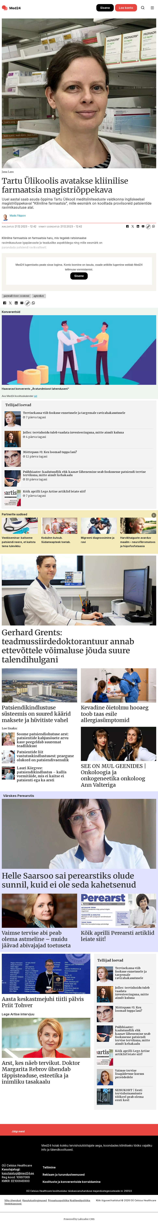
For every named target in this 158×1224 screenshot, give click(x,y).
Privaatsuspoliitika (58, 1200)
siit (35, 396)
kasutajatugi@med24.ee (18, 1173)
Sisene (105, 7)
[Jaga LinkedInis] (137, 226)
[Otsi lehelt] (142, 8)
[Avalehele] (11, 7)
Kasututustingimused (34, 1200)
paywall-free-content (16, 296)
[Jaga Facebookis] (127, 226)
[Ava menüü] (152, 8)
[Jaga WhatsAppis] (153, 226)
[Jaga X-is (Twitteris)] (132, 226)
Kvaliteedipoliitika (80, 1200)
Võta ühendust (12, 1200)
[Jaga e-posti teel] (143, 226)
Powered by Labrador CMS (79, 1219)
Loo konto (126, 7)
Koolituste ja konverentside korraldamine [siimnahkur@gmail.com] (72, 1181)
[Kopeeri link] (148, 226)
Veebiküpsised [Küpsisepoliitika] (13, 1203)
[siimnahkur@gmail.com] (63, 1174)
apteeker (39, 296)
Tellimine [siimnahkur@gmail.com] (49, 1167)
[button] (153, 515)
